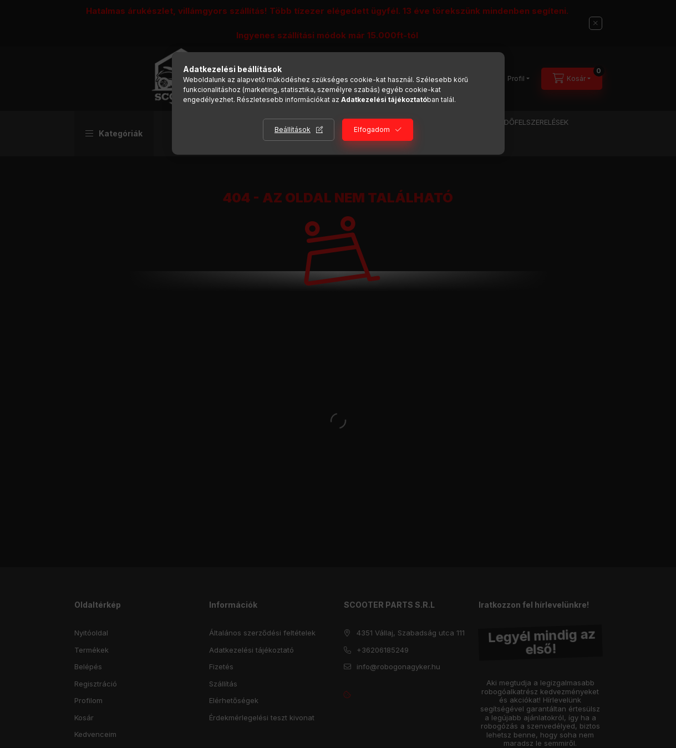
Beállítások (293, 129)
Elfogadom (372, 129)
